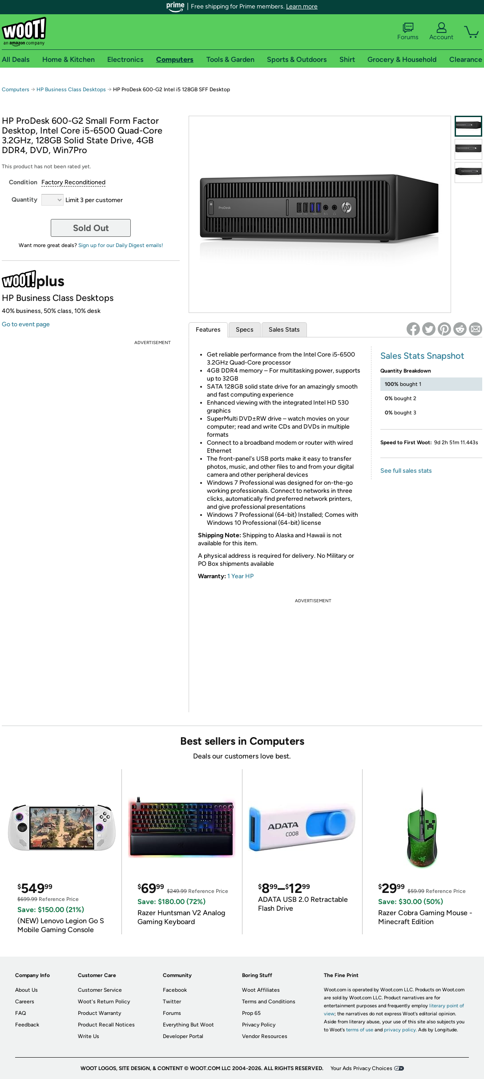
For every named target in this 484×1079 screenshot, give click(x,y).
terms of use (359, 1030)
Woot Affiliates (261, 990)
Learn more (302, 6)
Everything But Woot (188, 1025)
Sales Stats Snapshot (422, 355)
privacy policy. (400, 1030)
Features (208, 329)
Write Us (88, 1036)
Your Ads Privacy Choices (361, 1068)
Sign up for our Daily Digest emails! (120, 245)
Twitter (172, 1001)
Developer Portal (183, 1036)
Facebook (175, 990)
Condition (23, 182)
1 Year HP (240, 576)
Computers (15, 89)
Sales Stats (284, 329)
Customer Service (100, 990)
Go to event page (26, 324)
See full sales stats (406, 471)
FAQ (20, 1013)
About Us (26, 990)
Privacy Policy (258, 1025)
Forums (408, 31)
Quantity (24, 199)
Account (441, 31)
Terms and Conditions (268, 1001)
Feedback (27, 1025)
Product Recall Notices (106, 1025)
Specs (245, 329)
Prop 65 (251, 1013)
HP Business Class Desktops (71, 89)
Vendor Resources (264, 1036)
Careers (24, 1001)
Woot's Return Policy (104, 1001)
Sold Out (91, 228)
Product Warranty (99, 1013)
